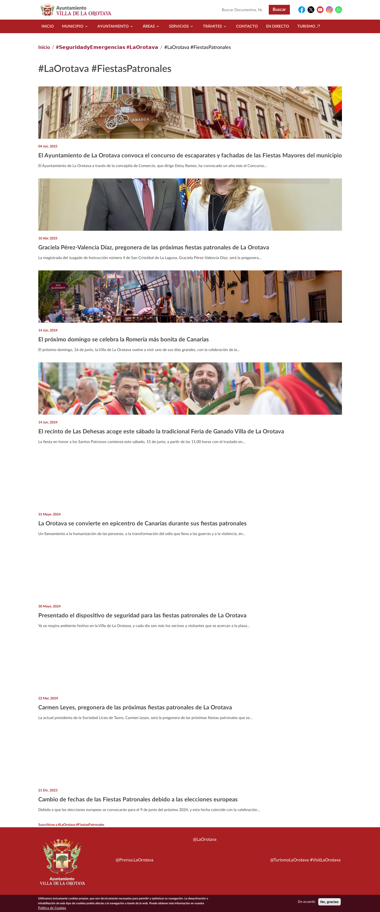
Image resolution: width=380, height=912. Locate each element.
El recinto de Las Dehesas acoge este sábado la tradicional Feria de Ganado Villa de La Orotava (161, 432)
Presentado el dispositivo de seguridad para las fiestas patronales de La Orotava (142, 616)
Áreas (152, 26)
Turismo (309, 26)
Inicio (47, 26)
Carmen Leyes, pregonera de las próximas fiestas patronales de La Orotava (135, 708)
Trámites (215, 26)
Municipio (75, 26)
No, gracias (329, 902)
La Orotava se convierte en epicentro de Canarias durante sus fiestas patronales (142, 524)
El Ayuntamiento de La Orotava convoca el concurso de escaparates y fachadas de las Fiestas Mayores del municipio (190, 156)
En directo (277, 26)
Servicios (182, 26)
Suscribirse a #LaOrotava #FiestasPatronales (71, 825)
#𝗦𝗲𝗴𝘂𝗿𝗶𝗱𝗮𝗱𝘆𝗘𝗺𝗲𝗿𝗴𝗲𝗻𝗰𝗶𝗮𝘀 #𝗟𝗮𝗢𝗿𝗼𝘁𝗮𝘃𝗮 (107, 47)
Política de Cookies (52, 908)
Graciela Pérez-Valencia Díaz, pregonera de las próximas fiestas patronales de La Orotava (153, 248)
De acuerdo (306, 902)
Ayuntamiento (116, 26)
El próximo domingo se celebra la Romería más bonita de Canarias (123, 340)
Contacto (247, 26)
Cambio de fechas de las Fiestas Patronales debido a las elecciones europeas (138, 800)
